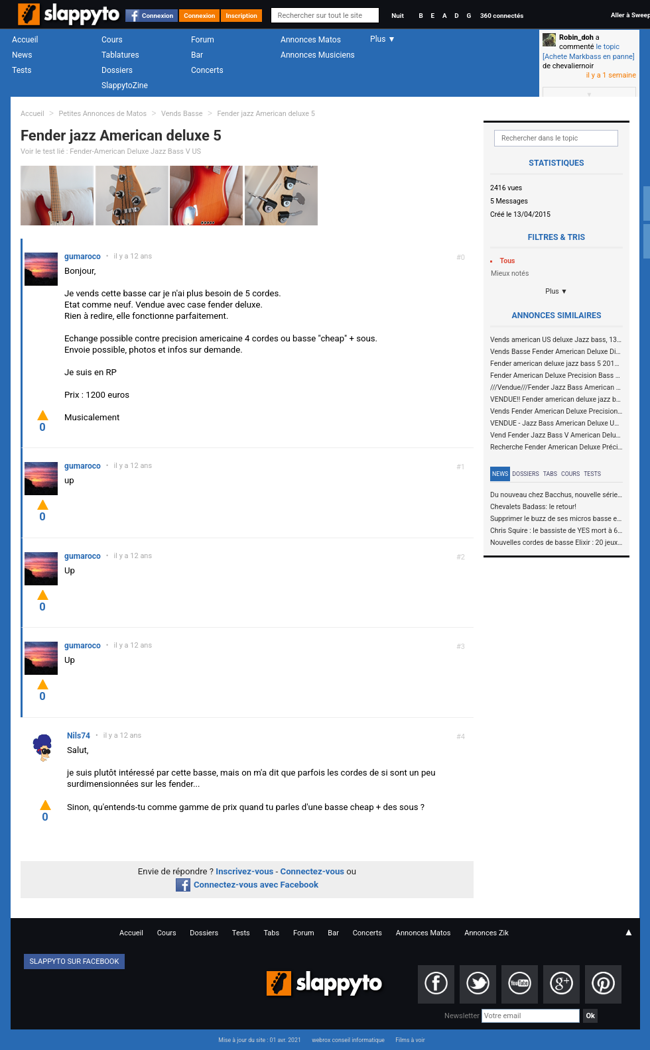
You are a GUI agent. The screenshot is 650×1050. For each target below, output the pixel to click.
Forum (202, 39)
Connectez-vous (313, 871)
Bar (197, 55)
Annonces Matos (311, 39)
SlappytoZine (124, 85)
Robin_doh (576, 37)
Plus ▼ (556, 291)
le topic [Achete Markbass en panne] (589, 51)
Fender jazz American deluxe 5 (265, 113)
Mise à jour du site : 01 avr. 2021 (259, 1040)
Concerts (207, 70)
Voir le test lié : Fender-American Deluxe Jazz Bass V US (111, 151)
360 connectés (501, 15)
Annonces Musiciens (318, 55)
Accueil (25, 39)
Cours (112, 39)
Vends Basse (182, 113)
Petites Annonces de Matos (102, 113)
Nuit (397, 15)
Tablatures (120, 55)
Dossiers (117, 70)
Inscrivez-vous (244, 871)
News (22, 55)
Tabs (550, 474)
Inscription (241, 15)
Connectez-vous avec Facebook (247, 885)
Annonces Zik (486, 933)
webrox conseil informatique (348, 1040)
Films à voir (409, 1040)
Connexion (157, 15)
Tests (21, 70)
